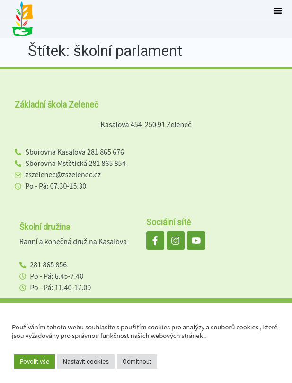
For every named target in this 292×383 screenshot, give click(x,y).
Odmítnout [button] (137, 361)
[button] (277, 11)
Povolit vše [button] (34, 361)
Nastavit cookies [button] (86, 361)
